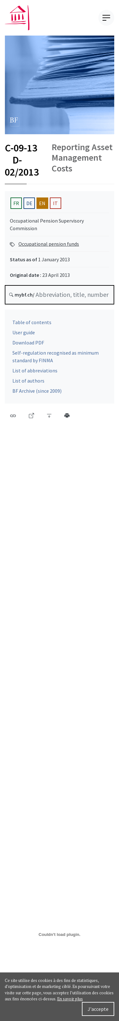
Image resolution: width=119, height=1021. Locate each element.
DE (29, 205)
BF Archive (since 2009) (37, 393)
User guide (23, 335)
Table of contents (31, 325)
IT (55, 205)
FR (16, 205)
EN (42, 205)
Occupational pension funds (48, 246)
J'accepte (98, 1009)
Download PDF (28, 345)
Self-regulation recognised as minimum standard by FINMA (55, 359)
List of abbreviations (34, 373)
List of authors (28, 383)
